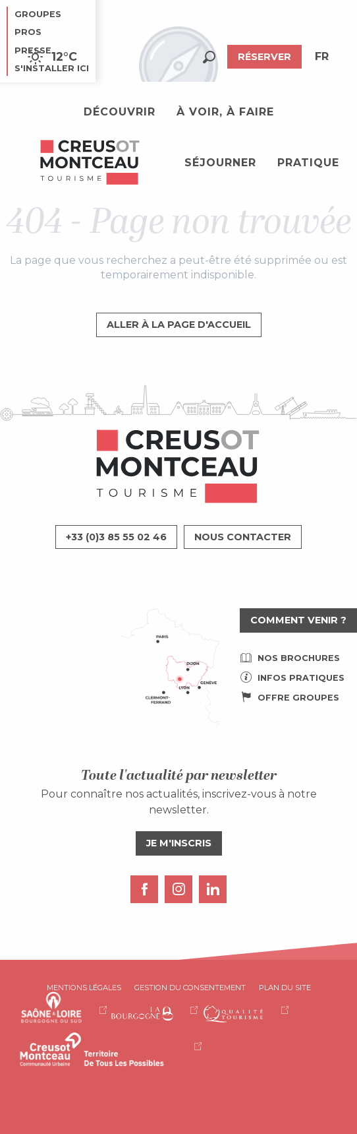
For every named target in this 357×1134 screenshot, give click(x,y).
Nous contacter (242, 537)
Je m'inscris (178, 843)
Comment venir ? (298, 620)
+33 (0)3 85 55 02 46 (116, 537)
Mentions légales (84, 987)
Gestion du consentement (190, 987)
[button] (209, 57)
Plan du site (285, 987)
